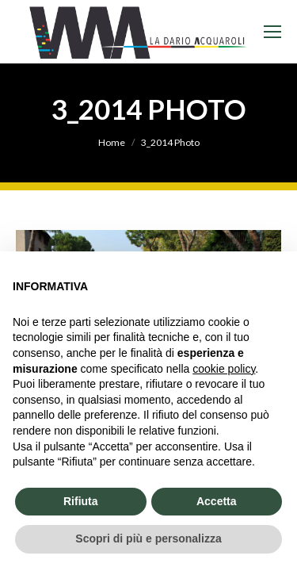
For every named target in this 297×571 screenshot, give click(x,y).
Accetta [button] (216, 501)
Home (111, 142)
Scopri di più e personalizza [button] (148, 538)
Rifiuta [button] (80, 501)
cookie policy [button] (223, 368)
